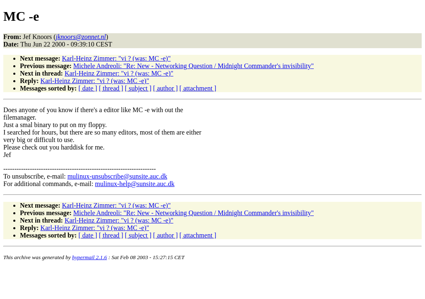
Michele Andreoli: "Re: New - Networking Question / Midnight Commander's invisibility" (193, 65)
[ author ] (165, 88)
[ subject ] (138, 88)
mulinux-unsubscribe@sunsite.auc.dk (117, 176)
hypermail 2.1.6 (89, 257)
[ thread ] (111, 88)
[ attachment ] (197, 88)
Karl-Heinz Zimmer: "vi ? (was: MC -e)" (116, 58)
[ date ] (87, 88)
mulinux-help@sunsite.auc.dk (135, 183)
